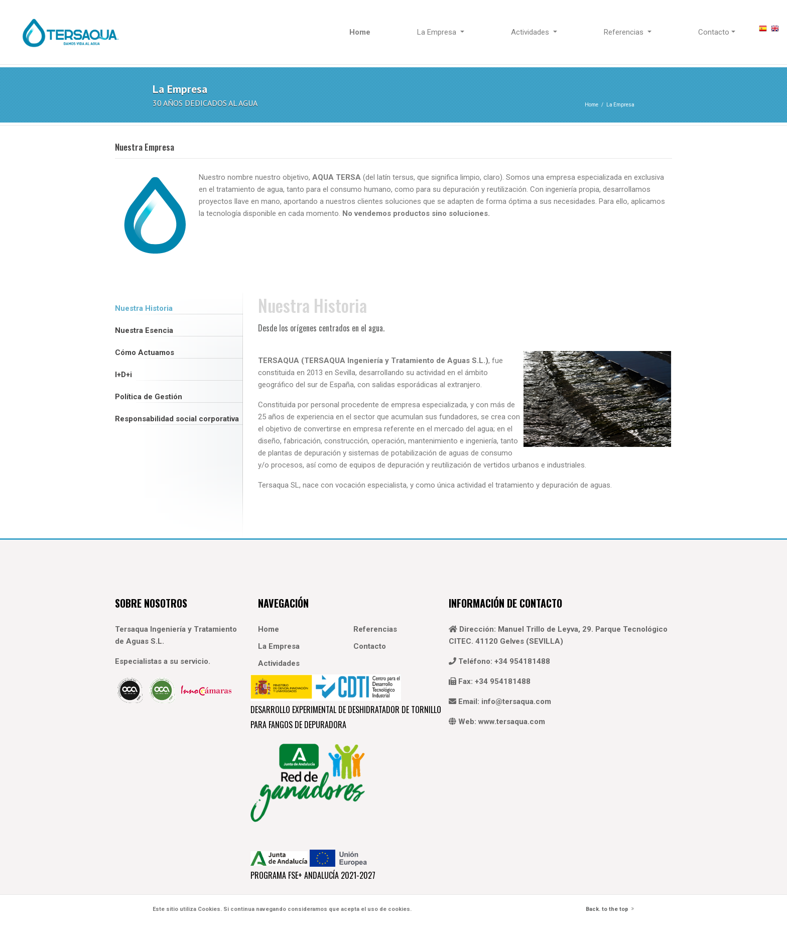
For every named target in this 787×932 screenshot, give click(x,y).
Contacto (369, 646)
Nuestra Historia (144, 308)
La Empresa (620, 104)
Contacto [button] (713, 32)
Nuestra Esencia (144, 330)
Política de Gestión (148, 396)
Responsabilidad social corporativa (177, 418)
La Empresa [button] (437, 32)
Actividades (279, 663)
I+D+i (123, 374)
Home (591, 104)
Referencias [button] (624, 32)
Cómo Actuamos (144, 352)
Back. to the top (607, 909)
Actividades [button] (531, 32)
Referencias (375, 629)
